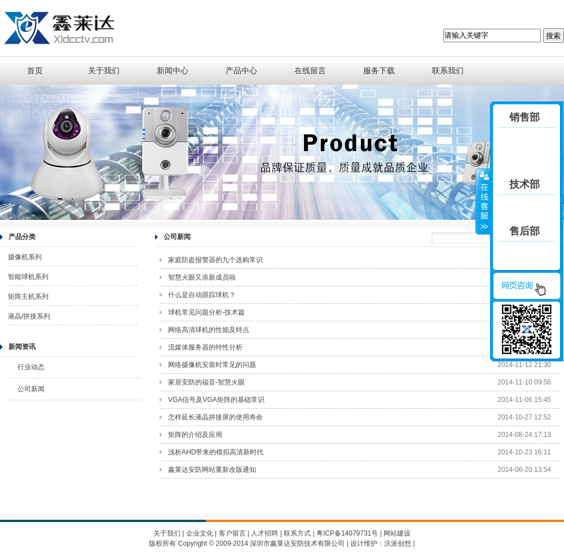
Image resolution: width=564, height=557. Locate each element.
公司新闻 (31, 389)
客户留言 (232, 533)
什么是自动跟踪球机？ (202, 295)
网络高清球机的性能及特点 (208, 330)
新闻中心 (172, 70)
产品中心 (241, 70)
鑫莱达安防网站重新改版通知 (212, 470)
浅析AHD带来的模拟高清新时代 (215, 452)
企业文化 (199, 533)
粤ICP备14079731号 (347, 533)
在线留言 (310, 70)
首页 (35, 70)
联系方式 (297, 533)
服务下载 (379, 70)
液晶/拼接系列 (29, 316)
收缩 (483, 201)
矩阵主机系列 (28, 296)
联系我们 (448, 70)
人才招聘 (264, 533)
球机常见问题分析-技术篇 (206, 312)
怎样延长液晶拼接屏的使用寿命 (215, 417)
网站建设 (397, 533)
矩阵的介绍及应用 (195, 435)
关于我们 (104, 70)
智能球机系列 (28, 277)
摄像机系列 (25, 257)
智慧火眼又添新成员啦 (202, 277)
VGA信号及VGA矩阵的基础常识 (216, 400)
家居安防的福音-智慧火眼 (206, 382)
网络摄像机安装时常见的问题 (212, 365)
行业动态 (31, 367)
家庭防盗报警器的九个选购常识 (215, 260)
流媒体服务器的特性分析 (205, 347)
